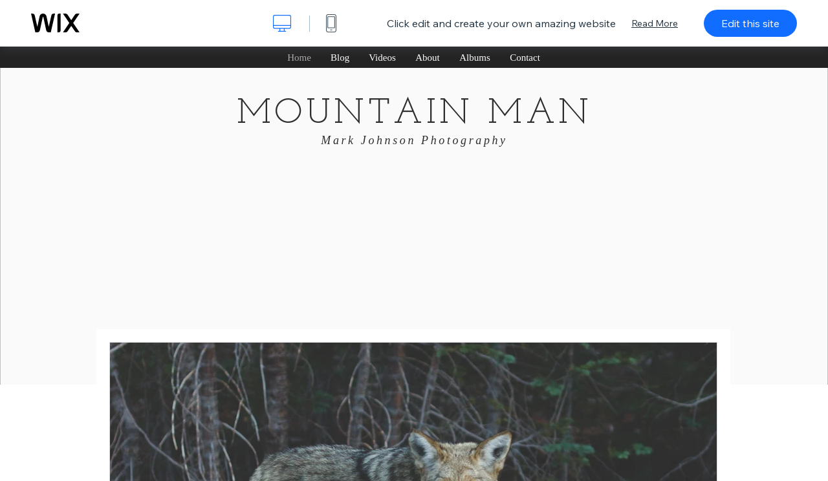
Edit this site (750, 23)
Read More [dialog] (654, 23)
